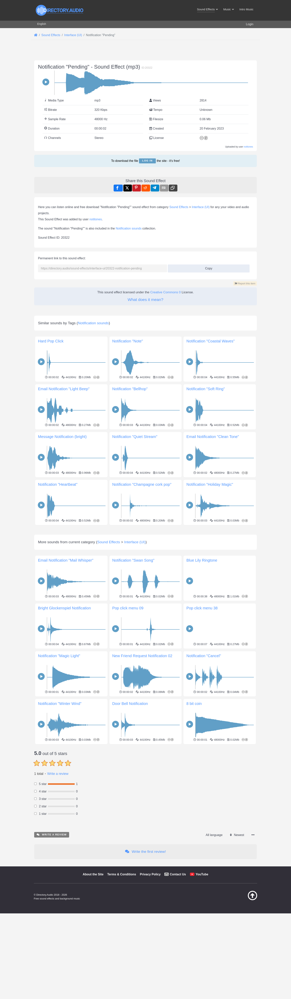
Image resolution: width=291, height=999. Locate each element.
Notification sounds (128, 228)
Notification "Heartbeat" (58, 484)
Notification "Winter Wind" (60, 757)
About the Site (93, 927)
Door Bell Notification (130, 757)
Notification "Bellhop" (130, 389)
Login (249, 24)
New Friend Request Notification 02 (142, 709)
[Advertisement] (145, 553)
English (41, 23)
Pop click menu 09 (127, 661)
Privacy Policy (150, 927)
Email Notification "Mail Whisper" (65, 614)
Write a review (57, 827)
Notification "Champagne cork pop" (141, 484)
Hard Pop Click (50, 341)
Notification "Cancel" (203, 709)
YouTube (202, 927)
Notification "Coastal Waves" (210, 341)
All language (214, 888)
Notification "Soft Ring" (205, 389)
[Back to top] (243, 953)
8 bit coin (194, 757)
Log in (147, 160)
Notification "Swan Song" (133, 614)
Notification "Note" (127, 341)
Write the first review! (145, 905)
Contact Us (178, 927)
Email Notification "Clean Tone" (212, 437)
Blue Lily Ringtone (201, 614)
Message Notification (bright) (62, 437)
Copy (207, 267)
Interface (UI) (200, 207)
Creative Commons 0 (165, 292)
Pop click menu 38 (201, 661)
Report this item (245, 283)
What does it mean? (145, 299)
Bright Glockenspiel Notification (64, 661)
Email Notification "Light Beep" (64, 389)
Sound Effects (178, 207)
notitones (248, 146)
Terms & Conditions (121, 927)
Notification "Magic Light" (59, 709)
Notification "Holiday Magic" (209, 484)
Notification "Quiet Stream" (135, 437)
